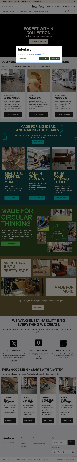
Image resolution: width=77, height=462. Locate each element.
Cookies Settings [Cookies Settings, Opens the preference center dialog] (23, 58)
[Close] (60, 48)
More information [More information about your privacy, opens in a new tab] (38, 54)
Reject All (44, 58)
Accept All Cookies (55, 58)
